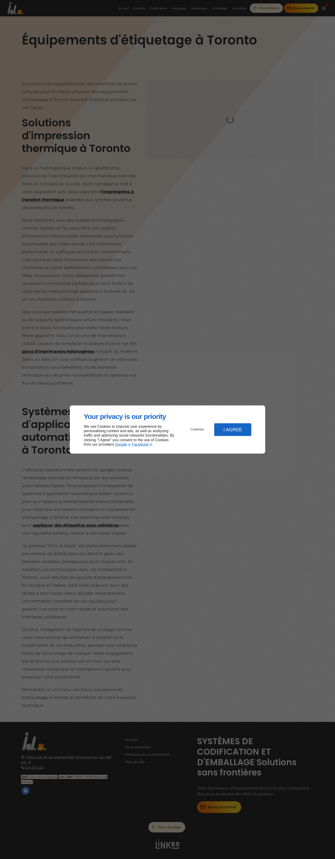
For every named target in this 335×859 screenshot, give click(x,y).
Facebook (140, 444)
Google (121, 444)
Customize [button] (197, 429)
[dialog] (167, 429)
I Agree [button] (232, 429)
